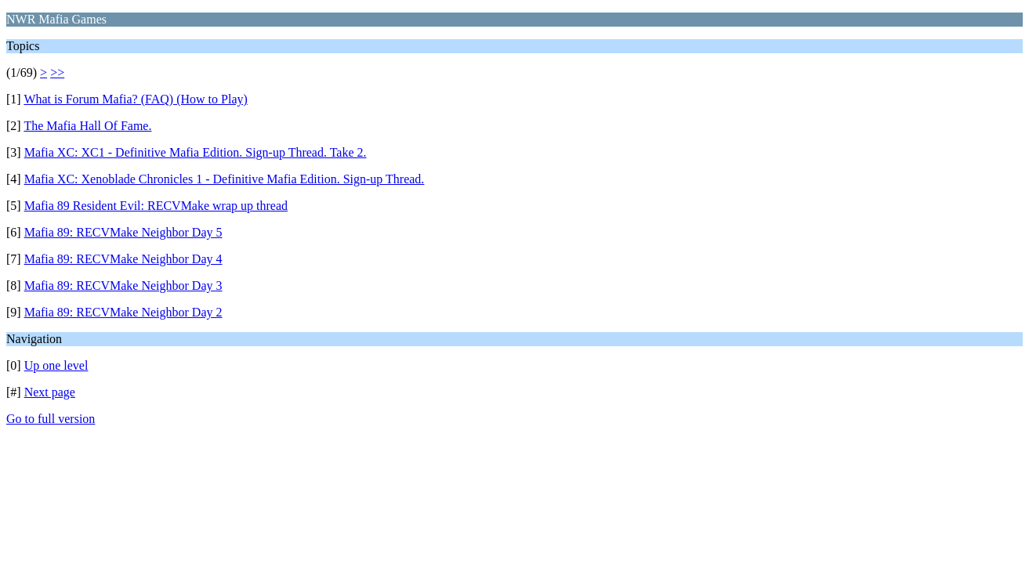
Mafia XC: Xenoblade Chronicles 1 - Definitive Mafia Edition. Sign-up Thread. (224, 179)
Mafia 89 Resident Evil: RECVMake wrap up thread (156, 205)
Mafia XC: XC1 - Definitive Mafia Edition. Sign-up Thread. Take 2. (195, 152)
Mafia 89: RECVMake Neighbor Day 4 (123, 259)
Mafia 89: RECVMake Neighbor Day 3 (123, 285)
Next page (49, 392)
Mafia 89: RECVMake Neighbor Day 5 (123, 232)
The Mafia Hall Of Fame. (87, 125)
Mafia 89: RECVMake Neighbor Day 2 (123, 312)
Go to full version (50, 418)
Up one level (56, 365)
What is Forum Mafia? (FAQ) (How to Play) (135, 99)
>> (57, 72)
